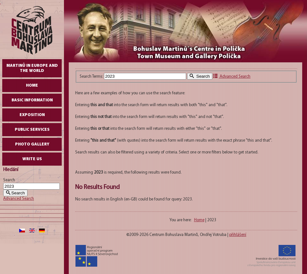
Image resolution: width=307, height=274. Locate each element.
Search (9, 180)
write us (32, 159)
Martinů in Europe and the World (32, 68)
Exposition (32, 115)
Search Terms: (92, 76)
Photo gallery (32, 144)
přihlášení (237, 235)
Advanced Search (18, 199)
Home (32, 85)
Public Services (32, 130)
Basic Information (32, 100)
